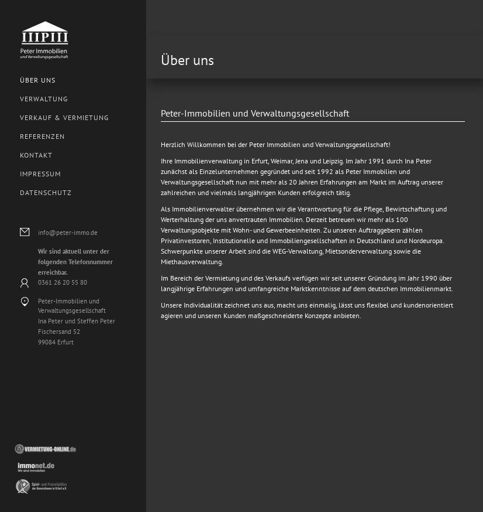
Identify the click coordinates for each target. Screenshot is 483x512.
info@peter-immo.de (68, 232)
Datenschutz (46, 192)
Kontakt (36, 155)
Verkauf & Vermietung (64, 117)
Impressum (40, 173)
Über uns (38, 80)
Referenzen (42, 136)
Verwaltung (44, 98)
